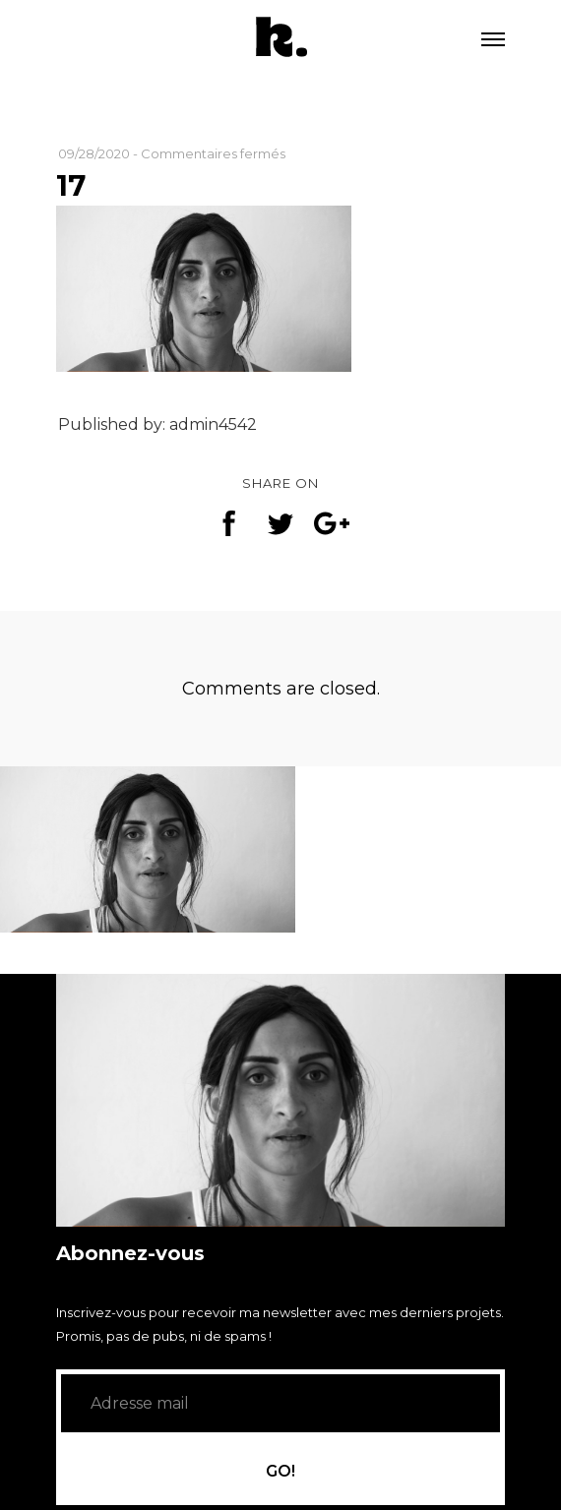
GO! (280, 1475)
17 (71, 185)
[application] (280, 1100)
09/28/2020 (94, 153)
